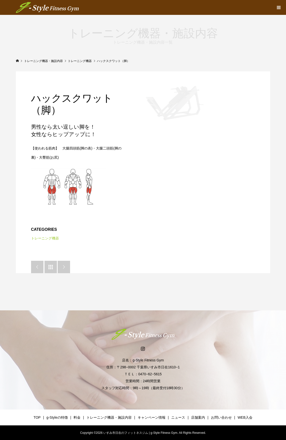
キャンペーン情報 (151, 417)
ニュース (178, 417)
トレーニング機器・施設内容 (109, 417)
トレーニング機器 (45, 238)
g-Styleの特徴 (57, 417)
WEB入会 (245, 417)
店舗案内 (198, 417)
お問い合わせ (221, 417)
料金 (77, 417)
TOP (37, 417)
